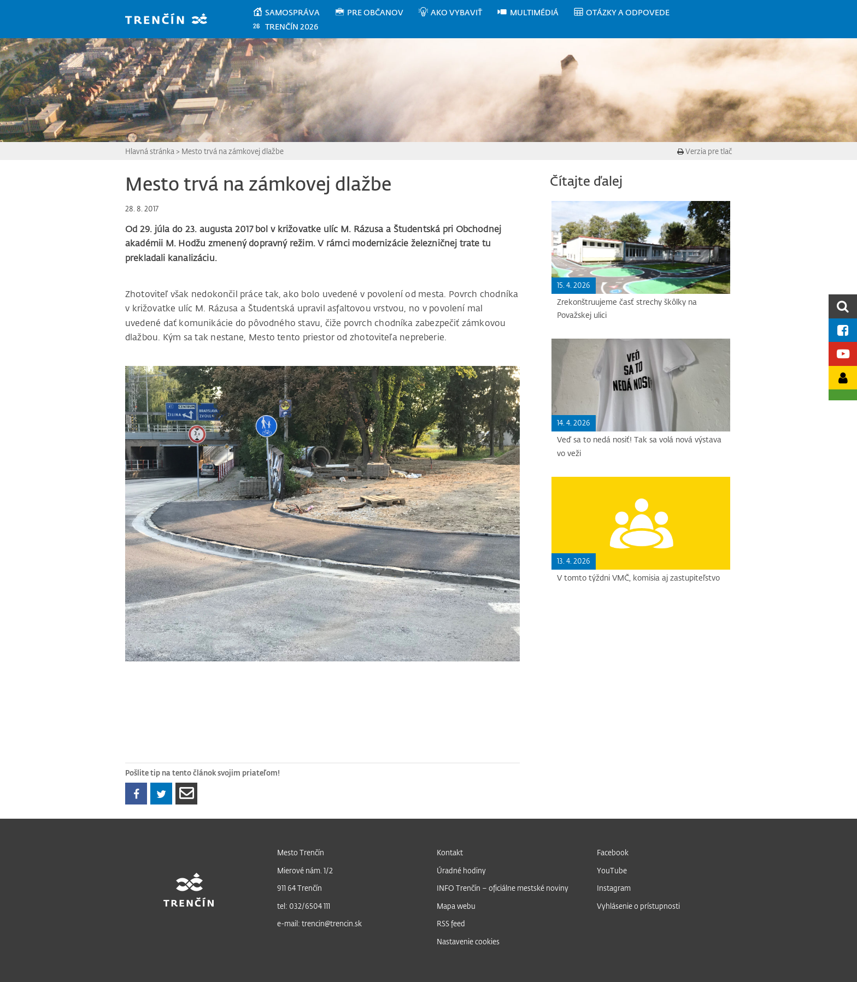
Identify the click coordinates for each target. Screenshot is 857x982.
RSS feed (451, 923)
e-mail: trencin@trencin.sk (319, 923)
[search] (843, 306)
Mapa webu (456, 905)
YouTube (612, 870)
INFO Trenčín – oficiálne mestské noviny (502, 887)
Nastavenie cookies (468, 941)
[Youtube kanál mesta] (843, 353)
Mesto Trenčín (300, 852)
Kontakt (450, 852)
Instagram (614, 887)
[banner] (171, 20)
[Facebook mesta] (843, 330)
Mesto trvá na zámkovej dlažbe (232, 151)
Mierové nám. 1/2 (305, 870)
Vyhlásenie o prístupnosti (638, 905)
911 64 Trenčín (299, 887)
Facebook (613, 852)
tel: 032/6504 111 (303, 905)
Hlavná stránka (149, 151)
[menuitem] (293, 12)
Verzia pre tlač (704, 151)
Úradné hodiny (461, 870)
